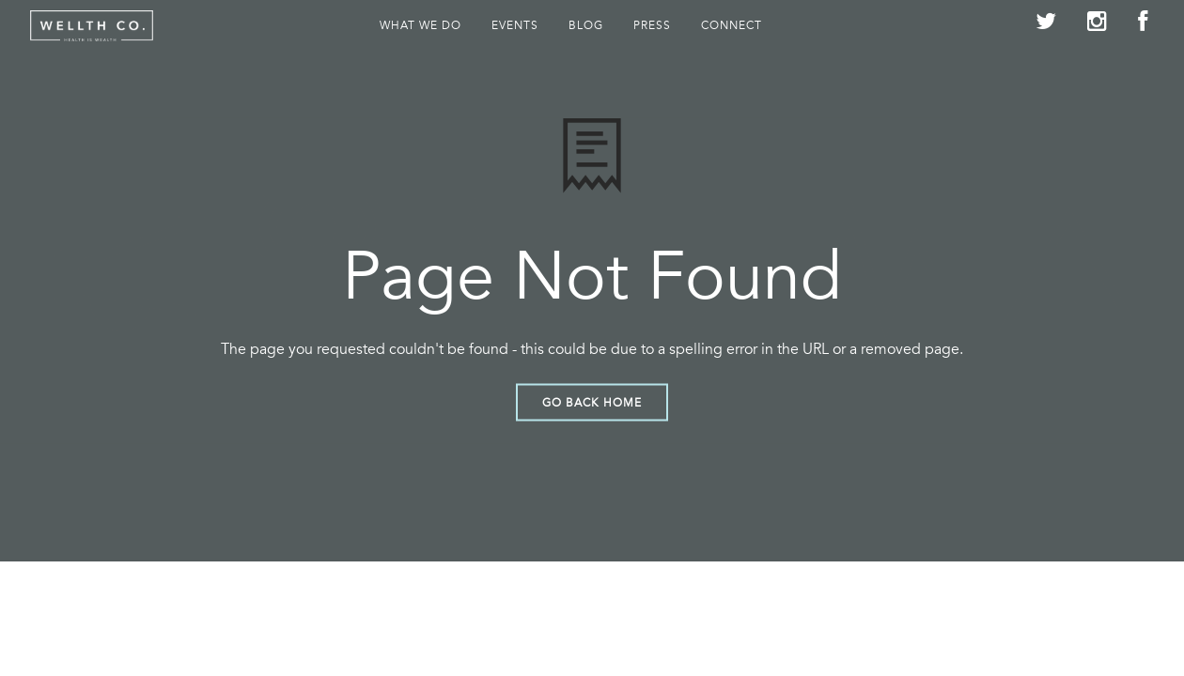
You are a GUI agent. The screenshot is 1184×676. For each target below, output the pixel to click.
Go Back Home (592, 401)
